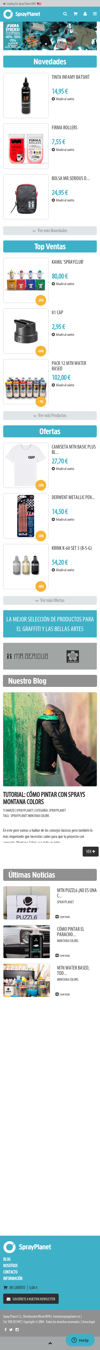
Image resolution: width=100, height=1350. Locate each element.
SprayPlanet (57, 810)
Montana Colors (38, 816)
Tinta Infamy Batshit (71, 77)
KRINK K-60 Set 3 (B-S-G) (72, 548)
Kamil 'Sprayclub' (68, 262)
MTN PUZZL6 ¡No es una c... (77, 893)
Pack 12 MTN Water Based (69, 366)
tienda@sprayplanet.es (66, 1316)
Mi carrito (15, 1287)
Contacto (10, 1272)
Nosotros (10, 1265)
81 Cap (57, 312)
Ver (90, 851)
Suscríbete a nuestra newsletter (31, 1299)
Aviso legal (88, 1322)
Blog (6, 1259)
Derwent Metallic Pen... (73, 497)
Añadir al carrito (63, 99)
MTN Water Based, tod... (73, 970)
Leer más (62, 917)
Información (12, 1278)
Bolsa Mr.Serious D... (71, 178)
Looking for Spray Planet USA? (22, 4)
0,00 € (32, 1287)
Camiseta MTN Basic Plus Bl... (74, 449)
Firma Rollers (64, 128)
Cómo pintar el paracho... (70, 931)
